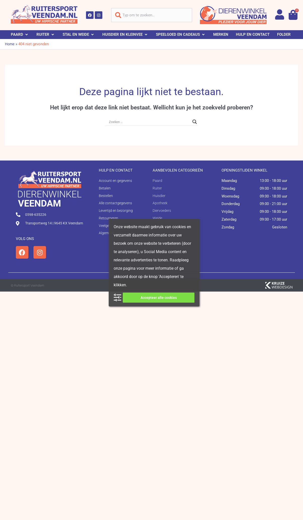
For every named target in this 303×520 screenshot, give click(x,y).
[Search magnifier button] (194, 121)
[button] (19, 34)
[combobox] (151, 15)
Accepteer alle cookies (159, 298)
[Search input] (149, 121)
